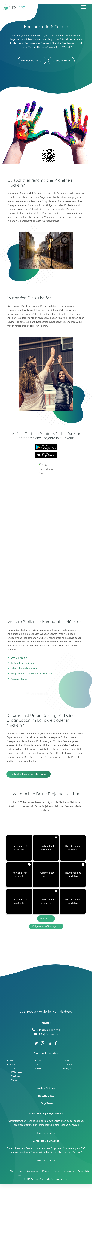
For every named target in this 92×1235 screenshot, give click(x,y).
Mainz (37, 1119)
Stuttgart (67, 1119)
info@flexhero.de (48, 1084)
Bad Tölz (11, 1115)
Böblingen (17, 1123)
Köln (36, 1115)
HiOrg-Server (46, 1154)
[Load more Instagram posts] (46, 969)
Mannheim (68, 1111)
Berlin (9, 1111)
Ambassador (32, 1222)
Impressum (69, 1222)
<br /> (46, 545)
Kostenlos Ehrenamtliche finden (28, 824)
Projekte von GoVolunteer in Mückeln (31, 673)
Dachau (10, 1119)
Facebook (56, 1094)
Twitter (36, 1094)
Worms (15, 1130)
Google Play (46, 447)
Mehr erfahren (45, 1183)
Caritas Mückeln (20, 679)
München (68, 1115)
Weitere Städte (45, 1139)
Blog (12, 1222)
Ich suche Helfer (61, 60)
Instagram (43, 1094)
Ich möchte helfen (31, 60)
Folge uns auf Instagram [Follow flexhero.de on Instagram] (46, 977)
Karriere (45, 1222)
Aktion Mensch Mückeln (24, 668)
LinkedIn (49, 1094)
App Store (46, 455)
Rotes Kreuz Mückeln (23, 663)
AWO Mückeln (19, 657)
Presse (56, 1222)
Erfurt (37, 1111)
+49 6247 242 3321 (48, 1080)
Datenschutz (83, 1222)
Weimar (15, 1127)
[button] (19, 899)
